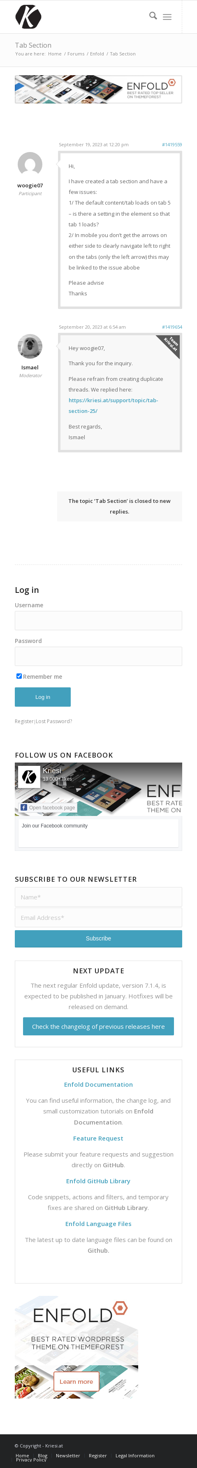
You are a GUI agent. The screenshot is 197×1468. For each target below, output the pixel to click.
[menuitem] (149, 16)
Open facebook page (48, 807)
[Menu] (167, 17)
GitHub (113, 1165)
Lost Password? (54, 721)
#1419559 (172, 144)
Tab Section (33, 45)
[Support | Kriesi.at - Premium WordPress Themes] (82, 16)
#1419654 (172, 327)
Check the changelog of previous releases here (98, 1026)
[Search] (149, 16)
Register (24, 721)
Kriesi (52, 771)
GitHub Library (126, 1207)
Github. (98, 1250)
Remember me (39, 676)
